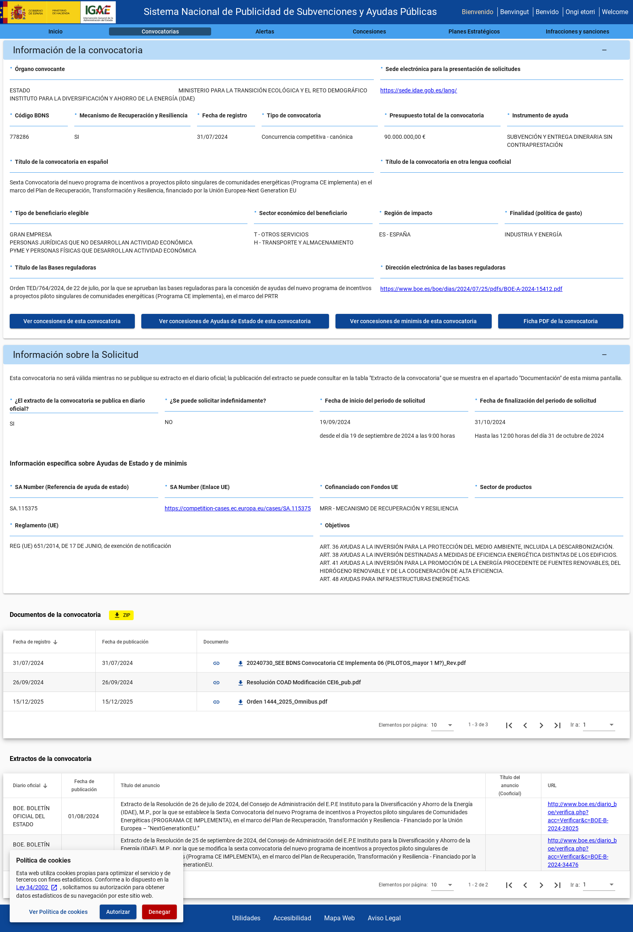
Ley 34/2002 (37, 887)
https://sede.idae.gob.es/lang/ (418, 90)
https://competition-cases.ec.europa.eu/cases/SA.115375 (238, 508)
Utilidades (246, 918)
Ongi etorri (580, 12)
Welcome (615, 12)
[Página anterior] (525, 725)
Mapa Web (339, 918)
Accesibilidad (292, 918)
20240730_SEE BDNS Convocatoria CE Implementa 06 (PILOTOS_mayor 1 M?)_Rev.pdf (351, 663)
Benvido (547, 12)
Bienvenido (477, 12)
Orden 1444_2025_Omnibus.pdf (282, 701)
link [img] (216, 663)
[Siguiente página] (541, 725)
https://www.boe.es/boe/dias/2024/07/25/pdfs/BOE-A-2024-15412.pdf (471, 289)
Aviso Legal (384, 918)
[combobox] (442, 725)
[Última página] (557, 725)
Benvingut (514, 12)
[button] (316, 50)
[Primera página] (509, 725)
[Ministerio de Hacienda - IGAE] (62, 12)
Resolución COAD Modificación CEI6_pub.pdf (299, 682)
